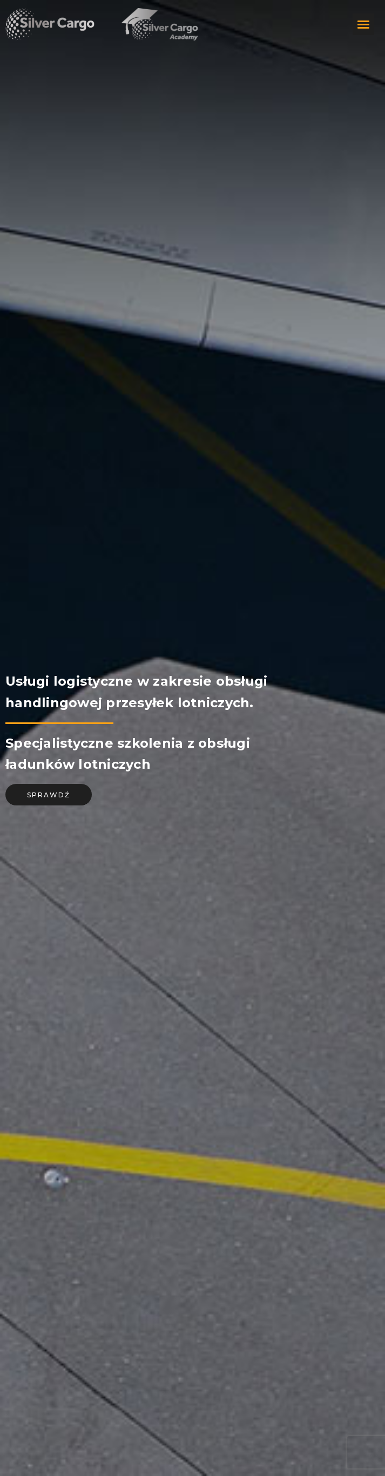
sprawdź (48, 795)
